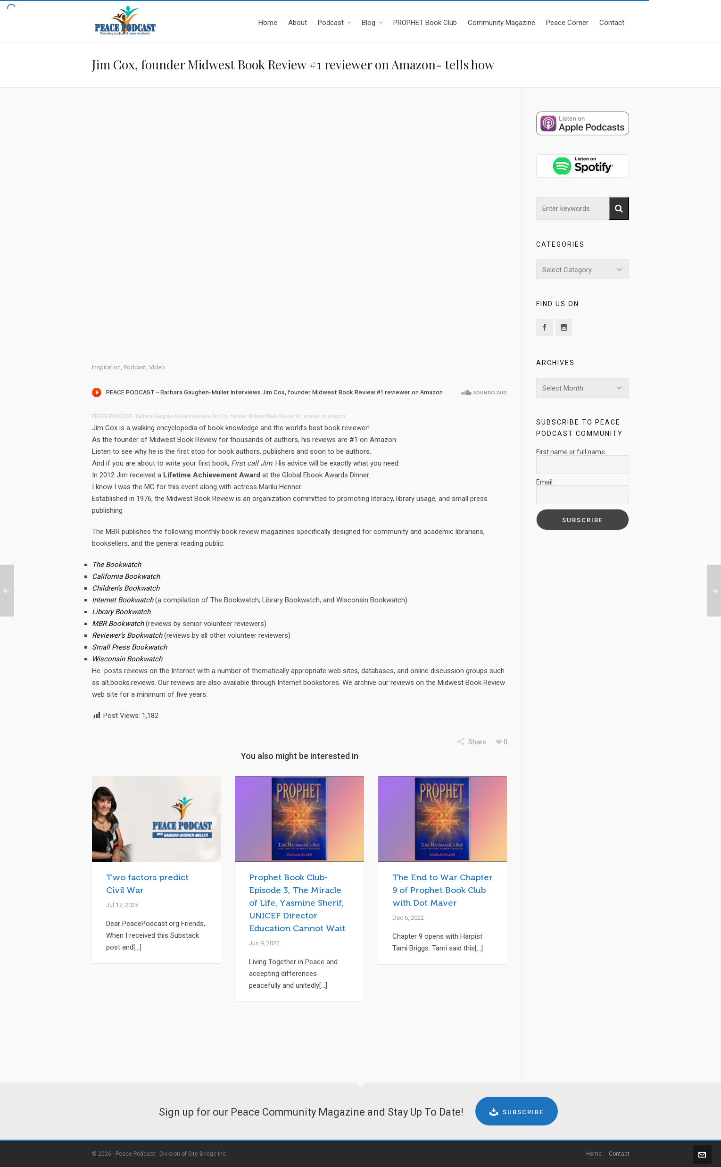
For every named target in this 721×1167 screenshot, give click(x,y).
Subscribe (516, 1112)
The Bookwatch (116, 564)
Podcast (135, 367)
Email (544, 482)
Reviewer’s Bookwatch (127, 635)
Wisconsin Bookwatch (127, 659)
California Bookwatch (126, 576)
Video (157, 367)
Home (594, 1153)
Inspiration (106, 367)
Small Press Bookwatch (129, 647)
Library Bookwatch (121, 612)
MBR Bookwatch (118, 623)
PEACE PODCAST (112, 416)
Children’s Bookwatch (125, 588)
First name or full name (570, 452)
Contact (619, 1153)
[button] (619, 208)
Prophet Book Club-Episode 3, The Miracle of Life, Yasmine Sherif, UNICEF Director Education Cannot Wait (297, 903)
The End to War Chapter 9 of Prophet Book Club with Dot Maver (442, 890)
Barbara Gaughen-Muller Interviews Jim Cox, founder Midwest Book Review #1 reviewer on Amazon (240, 416)
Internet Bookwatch (122, 600)
